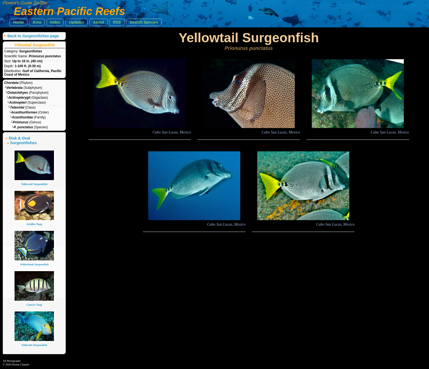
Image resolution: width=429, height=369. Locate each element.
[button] (18, 22)
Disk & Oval (19, 138)
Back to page (33, 36)
